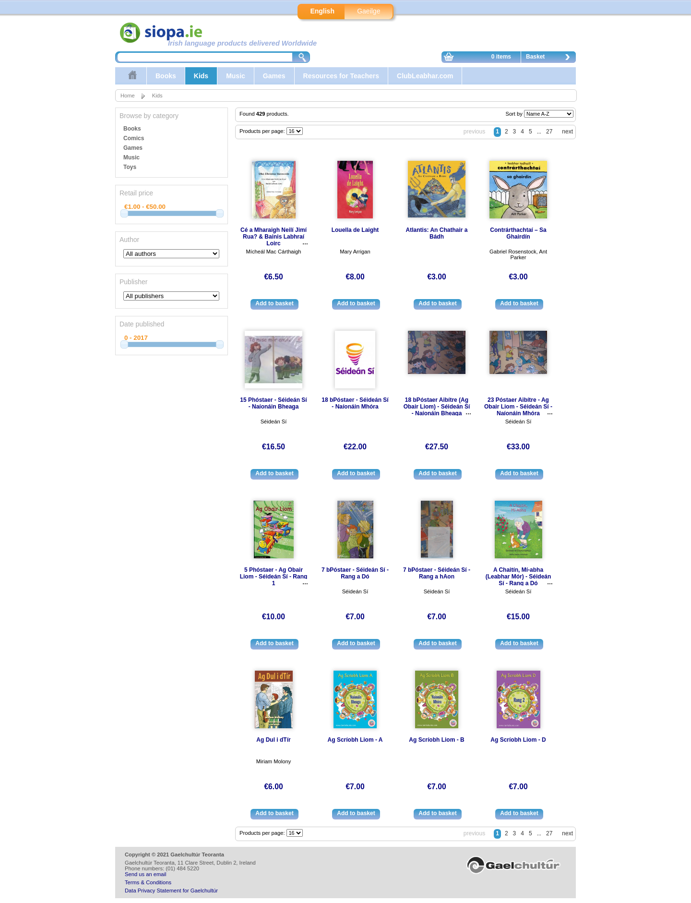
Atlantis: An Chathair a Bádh (437, 233)
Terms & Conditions (148, 882)
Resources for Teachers (341, 76)
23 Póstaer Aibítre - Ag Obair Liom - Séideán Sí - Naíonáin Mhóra (518, 407)
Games (274, 76)
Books (165, 76)
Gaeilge (368, 11)
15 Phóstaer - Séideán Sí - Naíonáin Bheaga (273, 403)
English (322, 11)
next (567, 131)
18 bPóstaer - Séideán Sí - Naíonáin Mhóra (355, 403)
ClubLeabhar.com (425, 76)
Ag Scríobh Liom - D (518, 739)
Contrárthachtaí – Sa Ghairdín (518, 233)
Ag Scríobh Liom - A (355, 739)
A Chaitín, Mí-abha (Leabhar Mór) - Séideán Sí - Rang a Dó (518, 576)
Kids (201, 76)
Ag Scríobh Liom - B (436, 739)
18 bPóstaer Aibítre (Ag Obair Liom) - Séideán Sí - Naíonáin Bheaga (437, 407)
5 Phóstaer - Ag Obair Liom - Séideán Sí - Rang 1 (274, 576)
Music (235, 76)
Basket (550, 58)
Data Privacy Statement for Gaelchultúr (171, 890)
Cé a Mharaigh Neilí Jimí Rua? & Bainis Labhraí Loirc (273, 237)
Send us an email (145, 874)
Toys (129, 167)
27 (549, 131)
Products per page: (262, 131)
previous (474, 131)
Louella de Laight (355, 230)
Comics (133, 138)
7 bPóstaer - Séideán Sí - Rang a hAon (436, 573)
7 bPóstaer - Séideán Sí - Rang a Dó (355, 573)
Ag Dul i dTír (273, 739)
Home (127, 95)
